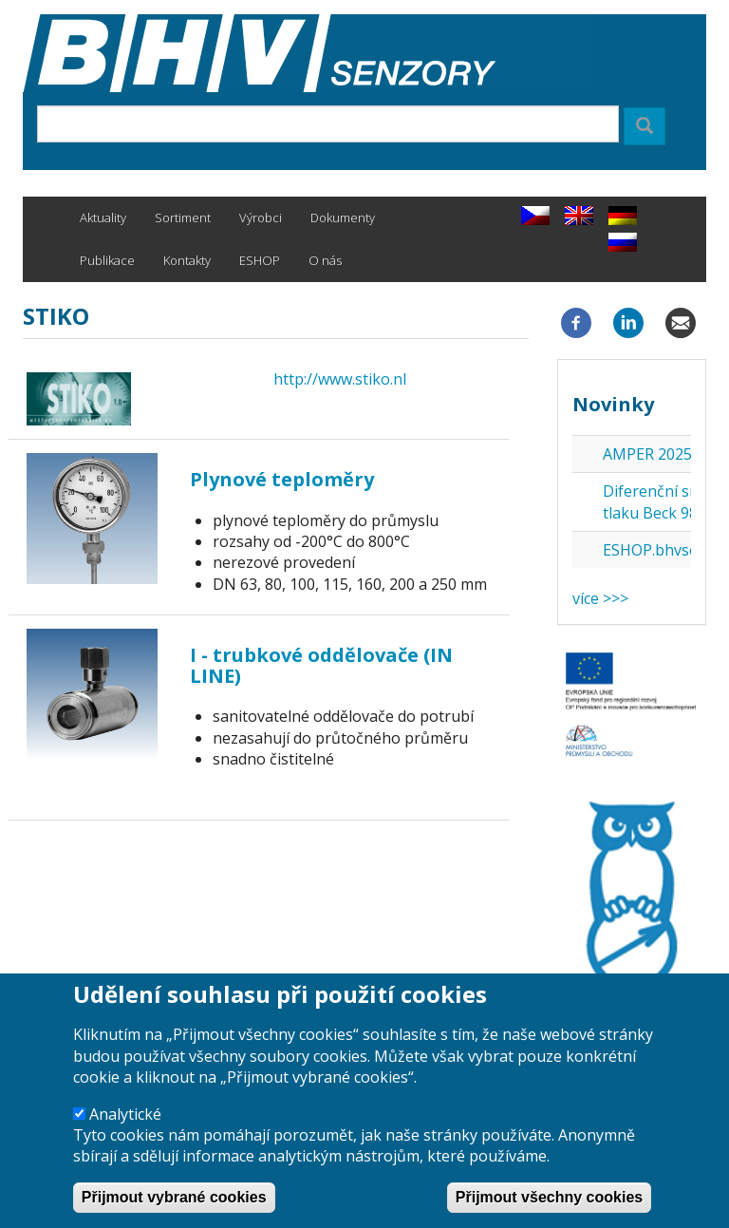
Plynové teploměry (282, 479)
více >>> (600, 598)
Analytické (125, 1133)
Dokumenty (342, 217)
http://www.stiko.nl (339, 378)
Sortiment (183, 217)
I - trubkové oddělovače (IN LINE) (321, 665)
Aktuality (103, 217)
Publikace (107, 260)
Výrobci (260, 217)
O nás (325, 260)
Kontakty (187, 260)
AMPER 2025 (647, 454)
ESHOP (259, 260)
